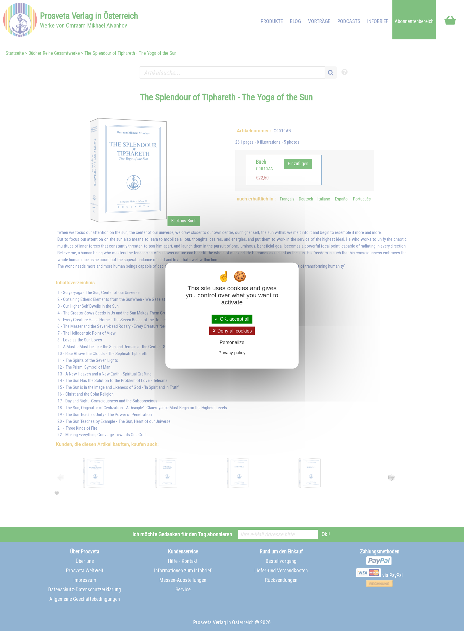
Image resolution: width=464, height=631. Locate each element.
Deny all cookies (232, 330)
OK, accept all (232, 319)
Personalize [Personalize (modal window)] (232, 342)
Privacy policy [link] (232, 352)
